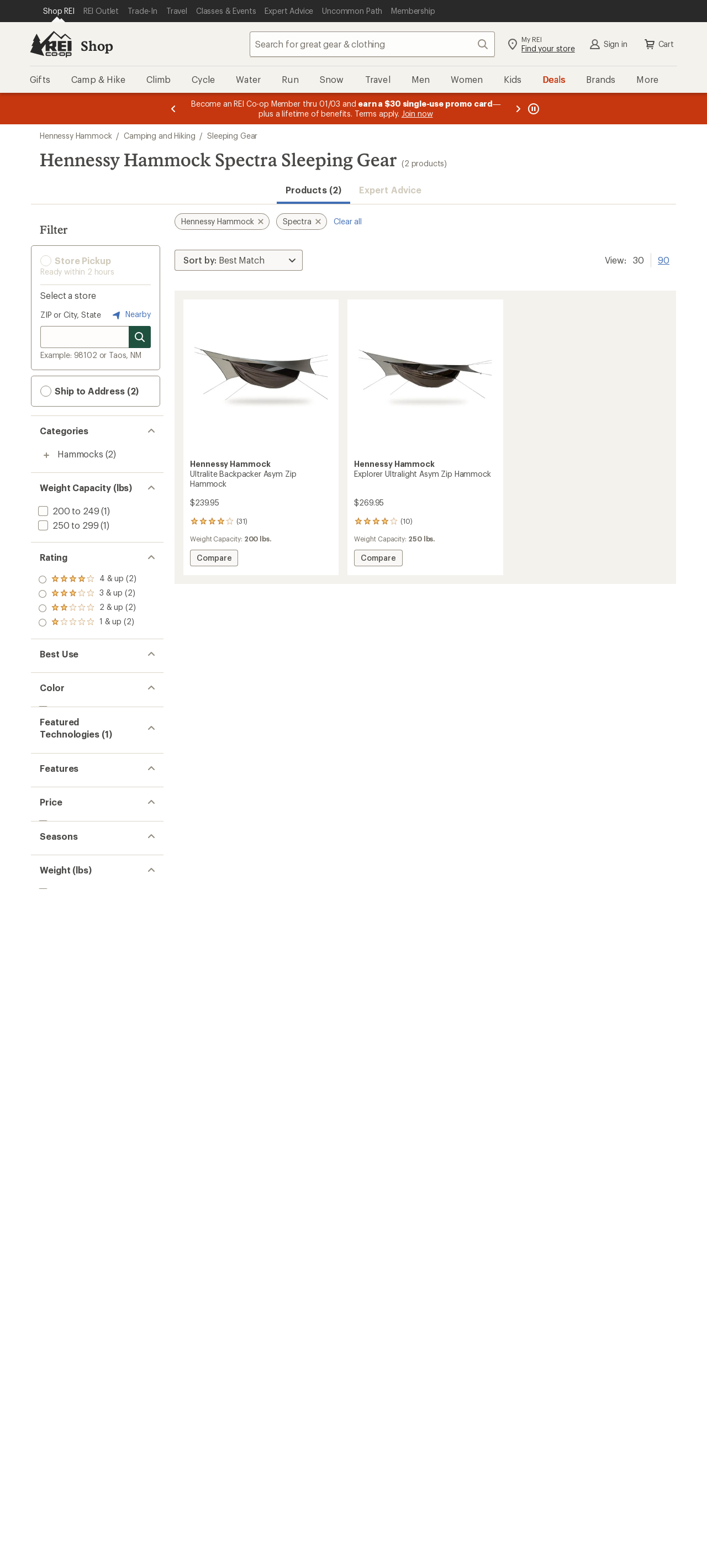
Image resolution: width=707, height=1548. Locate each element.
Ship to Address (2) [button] (89, 391)
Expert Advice (390, 190)
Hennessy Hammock (76, 135)
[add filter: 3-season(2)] (62, 967)
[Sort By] (239, 260)
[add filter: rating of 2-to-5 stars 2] (87, 608)
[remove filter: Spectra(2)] (60, 801)
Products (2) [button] (313, 190)
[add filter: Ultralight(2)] (62, 856)
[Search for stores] (140, 337)
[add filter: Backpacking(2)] (70, 677)
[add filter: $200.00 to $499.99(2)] (86, 912)
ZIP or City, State (70, 314)
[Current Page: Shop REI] (59, 11)
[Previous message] (173, 108)
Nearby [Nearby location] (130, 315)
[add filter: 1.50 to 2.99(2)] (68, 1022)
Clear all (348, 221)
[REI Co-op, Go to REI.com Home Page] (51, 44)
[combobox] (372, 44)
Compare (217, 559)
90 (663, 259)
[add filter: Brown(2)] (64, 732)
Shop (97, 46)
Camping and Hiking (159, 135)
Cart (658, 44)
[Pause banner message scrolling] (532, 108)
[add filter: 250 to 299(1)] (67, 525)
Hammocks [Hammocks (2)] (80, 454)
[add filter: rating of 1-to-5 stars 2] (87, 622)
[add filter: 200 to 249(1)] (67, 511)
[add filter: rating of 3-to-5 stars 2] (87, 594)
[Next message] (518, 108)
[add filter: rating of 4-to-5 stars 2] (87, 579)
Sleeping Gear (232, 135)
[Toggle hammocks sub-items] (46, 455)
